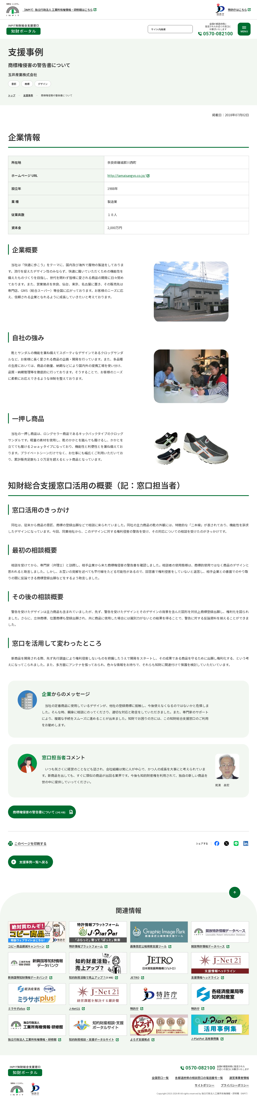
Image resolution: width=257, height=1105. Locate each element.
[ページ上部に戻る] (234, 892)
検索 (189, 29)
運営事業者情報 (239, 1078)
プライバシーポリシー (235, 1085)
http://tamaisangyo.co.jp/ (128, 176)
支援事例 (28, 95)
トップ (11, 95)
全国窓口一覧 (160, 1078)
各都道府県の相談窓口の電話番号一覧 (199, 1078)
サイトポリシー (204, 1085)
